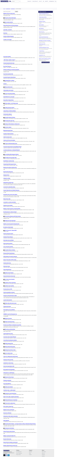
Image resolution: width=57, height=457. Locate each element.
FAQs (30, 453)
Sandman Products (42, 21)
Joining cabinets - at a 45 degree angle (10, 103)
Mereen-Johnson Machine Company (45, 58)
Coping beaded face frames (8, 333)
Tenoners (5, 83)
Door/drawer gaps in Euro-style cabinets (10, 194)
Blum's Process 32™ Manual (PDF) (10, 230)
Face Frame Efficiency (7, 383)
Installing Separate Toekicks (8, 107)
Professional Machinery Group (44, 47)
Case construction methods (8, 246)
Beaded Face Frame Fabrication (9, 220)
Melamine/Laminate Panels (8, 130)
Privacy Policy (18, 454)
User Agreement (18, 451)
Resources (29, 1)
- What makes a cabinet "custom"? (9, 59)
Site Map (30, 451)
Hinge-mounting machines (7, 243)
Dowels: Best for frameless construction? (10, 442)
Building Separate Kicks (8, 343)
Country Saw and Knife (42, 17)
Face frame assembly (7, 56)
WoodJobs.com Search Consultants (44, 40)
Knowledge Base (52, 1)
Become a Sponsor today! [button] (45, 62)
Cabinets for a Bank (6, 178)
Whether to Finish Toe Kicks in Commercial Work (11, 208)
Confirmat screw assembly (8, 285)
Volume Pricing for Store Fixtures (9, 431)
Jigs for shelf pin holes (8, 353)
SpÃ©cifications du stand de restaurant (10, 256)
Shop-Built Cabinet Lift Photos (9, 117)
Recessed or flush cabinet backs (9, 17)
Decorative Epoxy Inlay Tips (8, 120)
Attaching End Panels (7, 306)
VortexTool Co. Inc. (42, 55)
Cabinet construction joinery (8, 321)
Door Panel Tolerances (7, 66)
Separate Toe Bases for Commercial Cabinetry (11, 69)
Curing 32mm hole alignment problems (10, 340)
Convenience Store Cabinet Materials (9, 336)
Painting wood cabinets (8, 386)
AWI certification (6, 420)
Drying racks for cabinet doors (9, 403)
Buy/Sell (46, 1)
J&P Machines (41, 28)
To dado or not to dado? (7, 39)
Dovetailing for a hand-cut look (8, 160)
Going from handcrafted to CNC (8, 366)
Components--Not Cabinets (8, 428)
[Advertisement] (28, 5)
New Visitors (44, 451)
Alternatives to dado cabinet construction (10, 416)
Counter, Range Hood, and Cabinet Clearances (11, 190)
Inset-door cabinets (7, 127)
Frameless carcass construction (9, 282)
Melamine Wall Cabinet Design (9, 346)
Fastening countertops (7, 380)
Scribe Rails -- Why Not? (7, 29)
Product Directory (35, 1)
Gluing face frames (6, 266)
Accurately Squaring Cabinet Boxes (9, 77)
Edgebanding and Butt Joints (8, 182)
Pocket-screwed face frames (8, 233)
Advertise (43, 454)
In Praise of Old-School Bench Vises (10, 143)
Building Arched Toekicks (8, 272)
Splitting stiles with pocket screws (9, 303)
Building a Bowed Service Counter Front (10, 445)
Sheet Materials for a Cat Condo (8, 96)
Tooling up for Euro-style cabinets (9, 140)
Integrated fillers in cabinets (8, 80)
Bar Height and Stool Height (8, 227)
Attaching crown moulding (7, 205)
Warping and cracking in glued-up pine (10, 167)
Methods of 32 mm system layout (9, 13)
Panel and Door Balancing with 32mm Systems (12, 216)
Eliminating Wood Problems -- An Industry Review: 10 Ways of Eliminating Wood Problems (19, 423)
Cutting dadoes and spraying (8, 90)
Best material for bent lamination (9, 369)
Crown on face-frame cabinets (9, 93)
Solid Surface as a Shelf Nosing (8, 372)
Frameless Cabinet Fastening (8, 133)
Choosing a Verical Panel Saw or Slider (10, 295)
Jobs (43, 1)
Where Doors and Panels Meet (9, 329)
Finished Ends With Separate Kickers (9, 164)
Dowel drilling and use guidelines (9, 309)
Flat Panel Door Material (7, 114)
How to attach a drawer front (8, 406)
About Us (43, 453)
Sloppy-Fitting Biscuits (7, 269)
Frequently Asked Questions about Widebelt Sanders (12, 146)
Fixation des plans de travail (8, 359)
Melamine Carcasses (7, 318)
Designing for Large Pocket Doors (9, 393)
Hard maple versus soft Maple (8, 240)
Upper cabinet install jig (8, 22)
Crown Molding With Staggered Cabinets (11, 154)
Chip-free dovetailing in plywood (9, 292)
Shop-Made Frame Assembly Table (10, 157)
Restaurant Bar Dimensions (8, 171)
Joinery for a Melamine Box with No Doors (10, 356)
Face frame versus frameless (9, 279)
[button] (4, 455)
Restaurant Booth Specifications (9, 253)
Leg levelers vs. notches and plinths (9, 202)
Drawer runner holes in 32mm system (9, 259)
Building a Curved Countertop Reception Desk (11, 223)
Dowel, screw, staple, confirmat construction (11, 396)
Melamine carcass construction (8, 409)
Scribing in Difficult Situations (8, 36)
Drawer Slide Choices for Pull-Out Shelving (10, 25)
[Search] (15, 1)
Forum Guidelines (19, 453)
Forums (40, 1)
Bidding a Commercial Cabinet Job (9, 435)
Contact (30, 454)
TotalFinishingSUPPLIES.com (44, 13)
